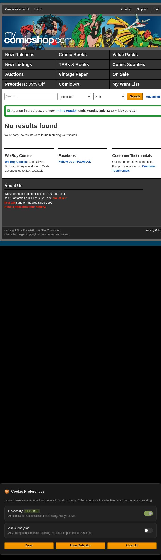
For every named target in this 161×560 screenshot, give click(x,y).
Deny (29, 545)
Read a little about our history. (25, 206)
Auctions (14, 74)
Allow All (132, 545)
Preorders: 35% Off (25, 84)
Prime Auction (66, 110)
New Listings (18, 64)
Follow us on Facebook (75, 161)
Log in (38, 9)
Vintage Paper (73, 74)
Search (135, 96)
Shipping (142, 9)
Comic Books (73, 54)
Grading (126, 9)
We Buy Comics (16, 161)
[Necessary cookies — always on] (148, 513)
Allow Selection (80, 545)
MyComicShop (38, 38)
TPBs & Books (74, 64)
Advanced (153, 96)
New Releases (19, 54)
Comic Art (69, 84)
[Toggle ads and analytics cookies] (148, 530)
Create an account (17, 9)
